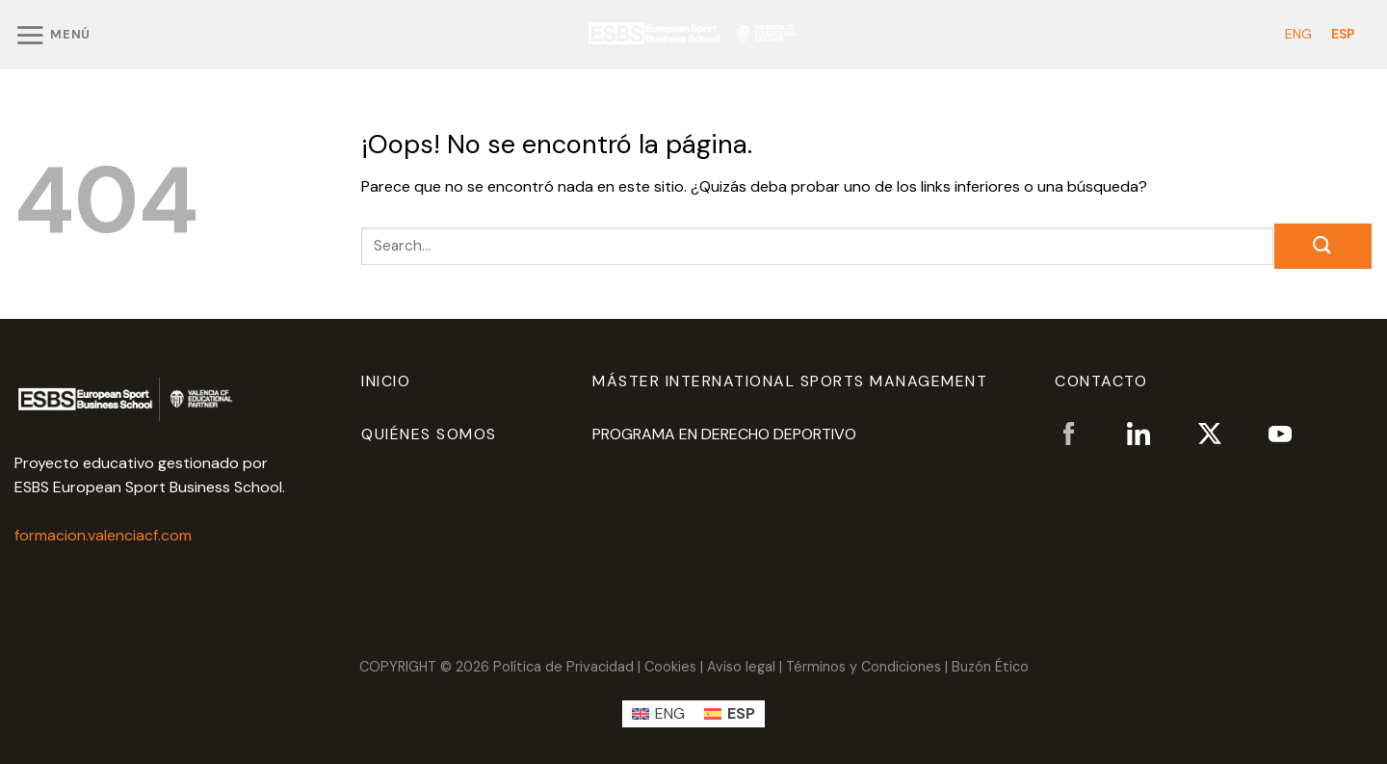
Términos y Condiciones (863, 666)
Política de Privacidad (563, 666)
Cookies (670, 666)
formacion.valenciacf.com (103, 535)
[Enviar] (1323, 246)
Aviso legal (741, 666)
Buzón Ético (990, 666)
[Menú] (52, 35)
